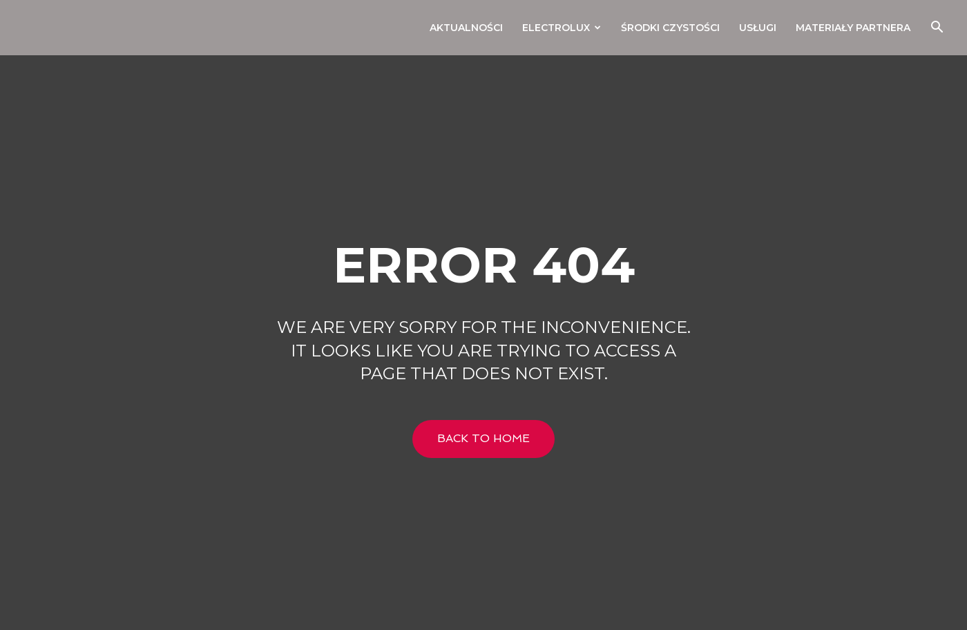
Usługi (757, 27)
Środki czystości (670, 27)
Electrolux (561, 27)
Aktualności (466, 27)
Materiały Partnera (853, 27)
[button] (936, 28)
